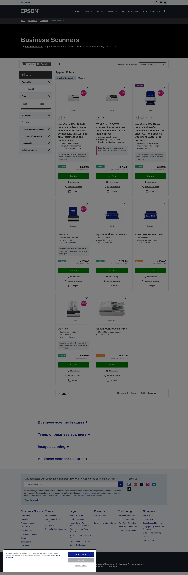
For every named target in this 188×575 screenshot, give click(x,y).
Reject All (81, 560)
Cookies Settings (81, 565)
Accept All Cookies (80, 554)
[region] (49, 560)
